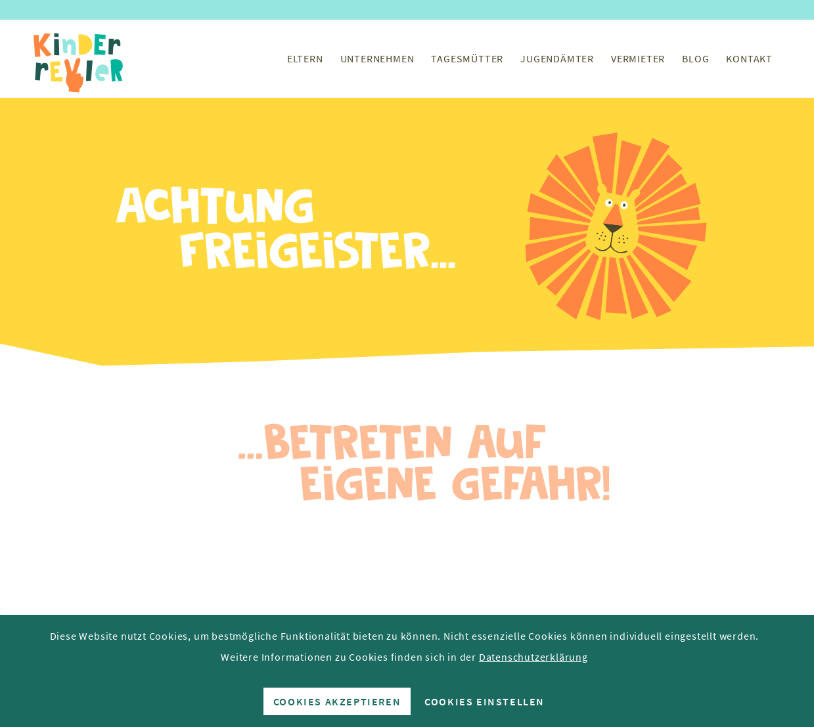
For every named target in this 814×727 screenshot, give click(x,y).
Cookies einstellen (484, 701)
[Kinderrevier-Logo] (79, 58)
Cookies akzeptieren (337, 701)
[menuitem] (305, 58)
